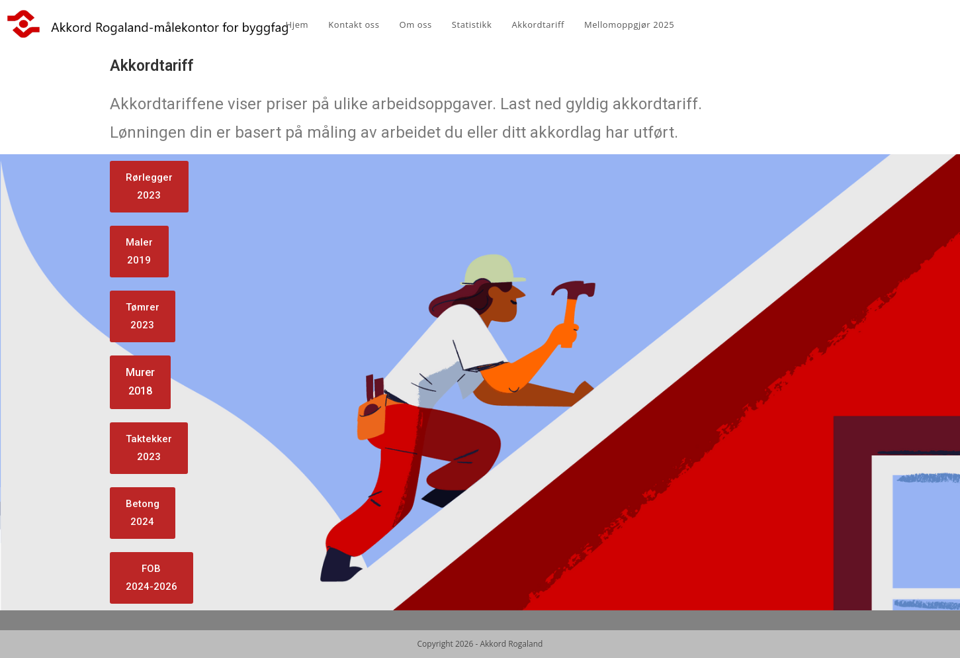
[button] (149, 186)
